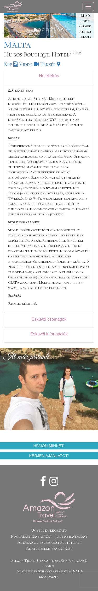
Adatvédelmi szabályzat (49, 548)
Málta (17, 44)
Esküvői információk (48, 334)
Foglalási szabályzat (31, 536)
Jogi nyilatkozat (71, 536)
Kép (11, 64)
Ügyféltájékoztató (49, 530)
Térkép (50, 64)
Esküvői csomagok (49, 319)
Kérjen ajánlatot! (49, 455)
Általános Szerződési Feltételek (49, 542)
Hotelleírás (49, 76)
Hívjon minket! (49, 445)
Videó (29, 64)
